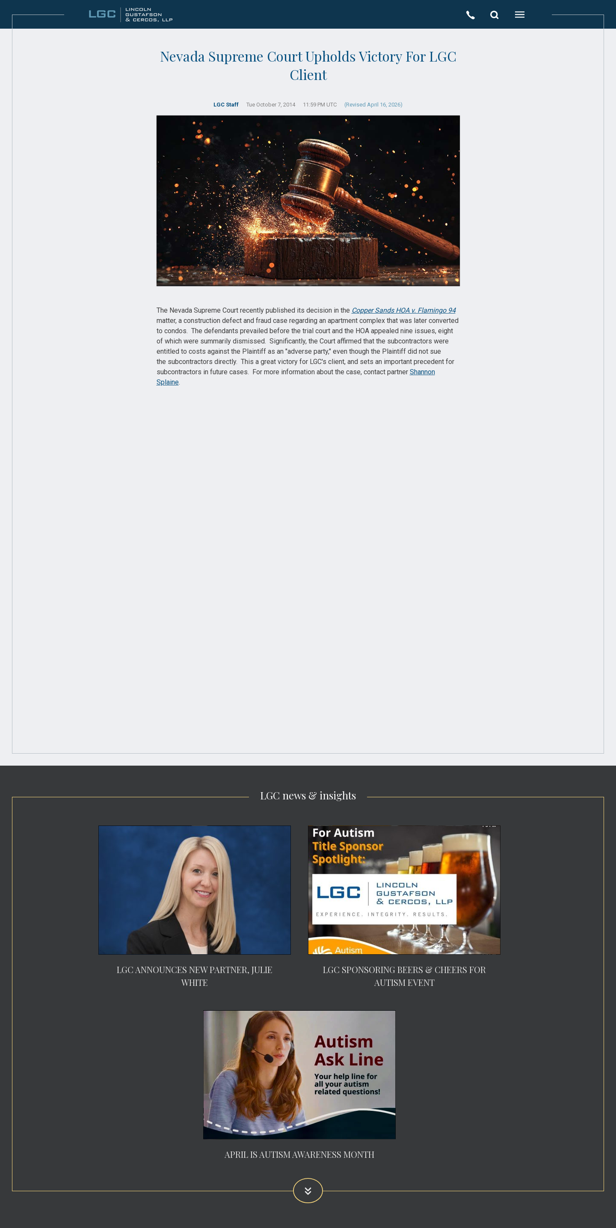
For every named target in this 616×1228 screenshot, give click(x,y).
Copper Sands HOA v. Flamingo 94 (404, 310)
